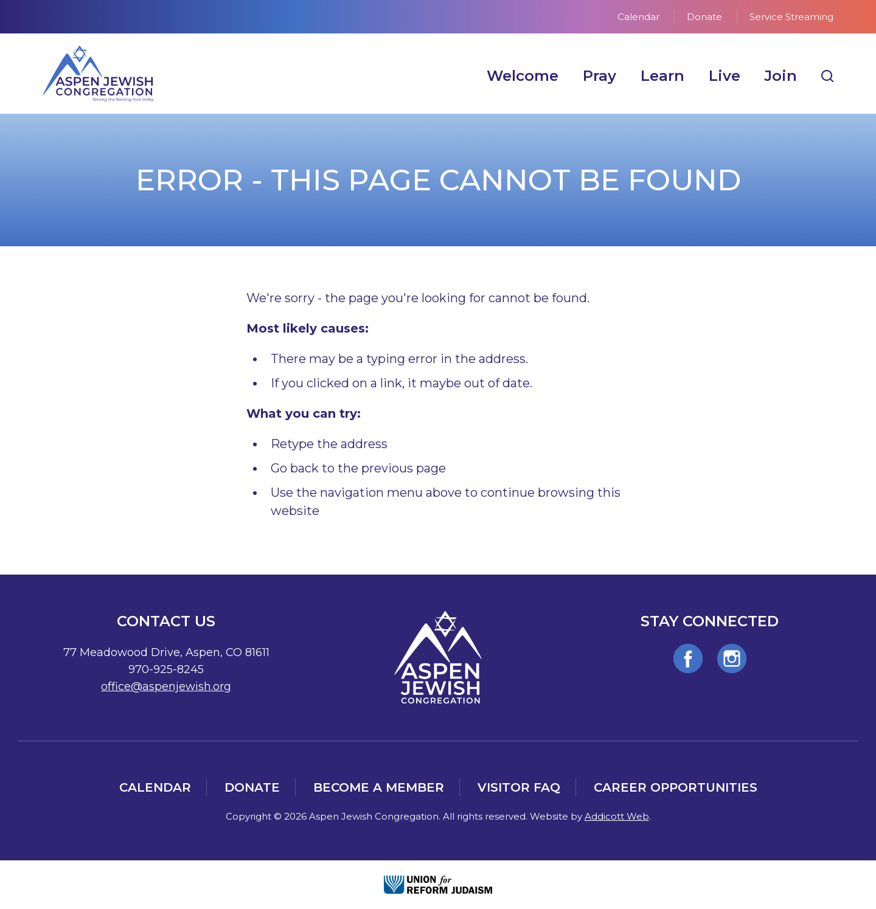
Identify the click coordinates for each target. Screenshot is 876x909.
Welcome (522, 76)
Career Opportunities (675, 787)
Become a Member (378, 787)
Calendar (638, 16)
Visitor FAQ (519, 787)
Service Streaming (791, 16)
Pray (599, 76)
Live (724, 76)
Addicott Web (617, 816)
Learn (662, 76)
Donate (704, 16)
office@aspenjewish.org (166, 686)
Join (781, 76)
